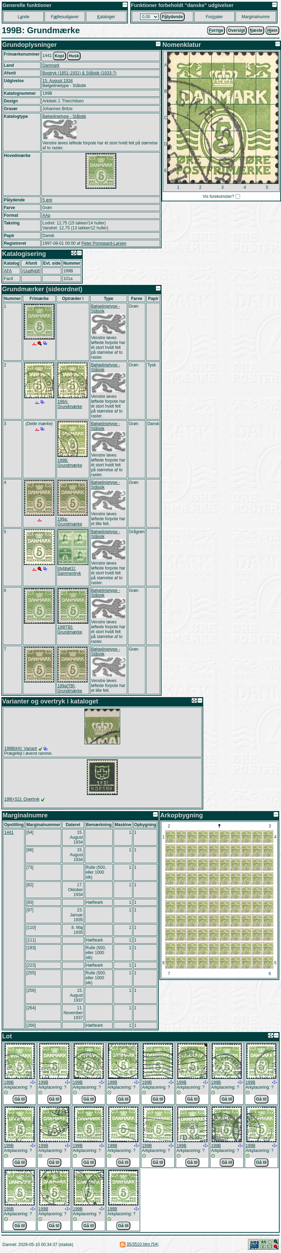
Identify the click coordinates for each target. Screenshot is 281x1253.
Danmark (51, 65)
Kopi (59, 55)
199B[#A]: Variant (20, 748)
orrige (216, 30)
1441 (9, 832)
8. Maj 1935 (77, 930)
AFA (8, 270)
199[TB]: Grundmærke (69, 630)
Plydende (172, 16)
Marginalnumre (256, 16)
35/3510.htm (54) (142, 1244)
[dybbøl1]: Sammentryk (69, 571)
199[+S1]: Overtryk (21, 799)
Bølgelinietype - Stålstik (64, 116)
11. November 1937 (73, 1012)
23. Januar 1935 (76, 915)
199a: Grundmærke (69, 522)
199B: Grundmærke (69, 463)
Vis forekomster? (218, 196)
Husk (74, 55)
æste (256, 30)
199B (9, 1082)
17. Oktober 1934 (75, 889)
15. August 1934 (57, 80)
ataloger (106, 16)
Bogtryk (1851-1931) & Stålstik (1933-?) (79, 73)
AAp (46, 215)
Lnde (23, 16)
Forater (214, 16)
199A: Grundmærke (69, 404)
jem (272, 30)
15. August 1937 (76, 995)
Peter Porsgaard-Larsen (103, 243)
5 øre (47, 200)
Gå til (19, 1099)
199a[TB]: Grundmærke (69, 688)
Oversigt (236, 30)
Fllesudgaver (64, 16)
